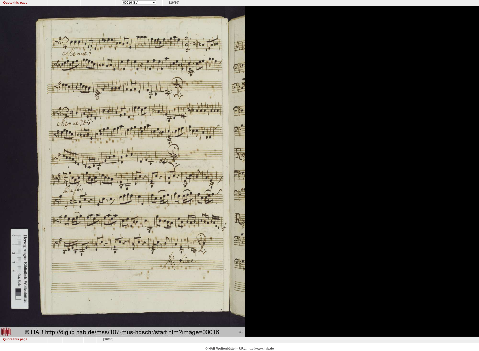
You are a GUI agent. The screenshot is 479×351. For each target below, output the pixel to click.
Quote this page (15, 2)
